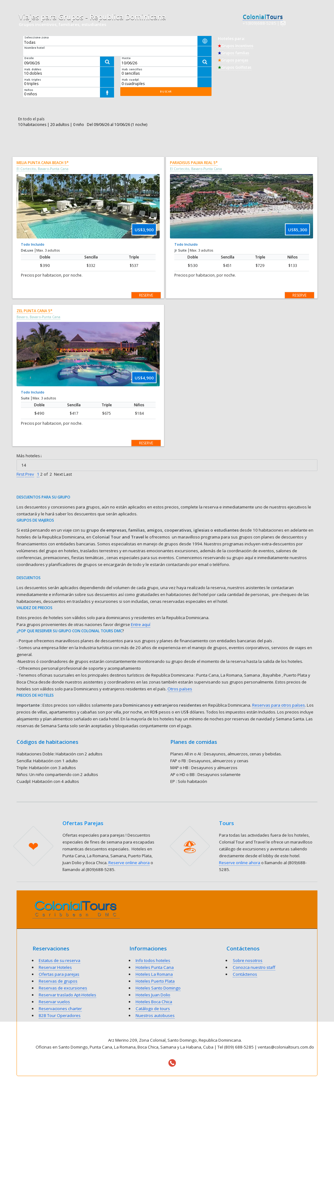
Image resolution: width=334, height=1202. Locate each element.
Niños (28, 90)
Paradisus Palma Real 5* (194, 162)
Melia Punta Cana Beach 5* (43, 162)
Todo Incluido (32, 244)
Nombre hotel (34, 48)
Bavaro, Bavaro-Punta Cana (38, 317)
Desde (29, 58)
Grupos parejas (233, 60)
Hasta (126, 58)
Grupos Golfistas (235, 67)
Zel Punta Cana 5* (34, 310)
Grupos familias (233, 53)
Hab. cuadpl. (131, 80)
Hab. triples (32, 80)
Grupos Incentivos (235, 45)
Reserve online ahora (129, 862)
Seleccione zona (36, 37)
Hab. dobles (32, 69)
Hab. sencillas (132, 69)
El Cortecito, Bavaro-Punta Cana (42, 169)
